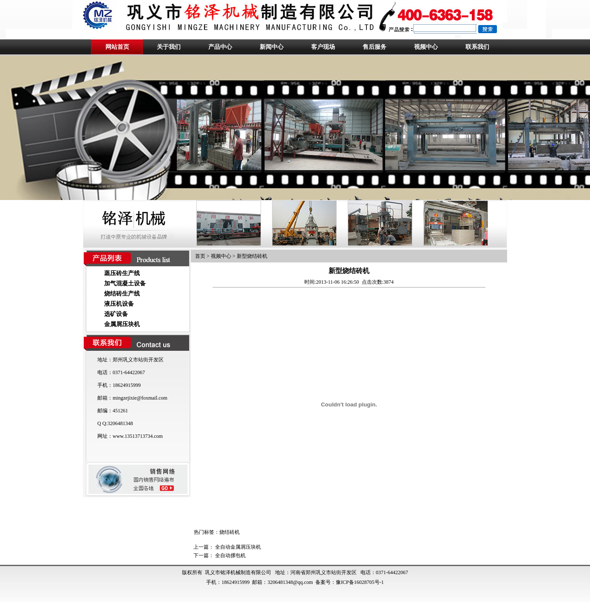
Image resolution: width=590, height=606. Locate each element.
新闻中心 (272, 47)
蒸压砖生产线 (122, 273)
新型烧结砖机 (252, 256)
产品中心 (220, 47)
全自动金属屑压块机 (238, 547)
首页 (200, 256)
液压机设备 (119, 304)
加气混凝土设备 (125, 283)
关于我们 (169, 47)
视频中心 (426, 47)
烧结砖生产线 (122, 293)
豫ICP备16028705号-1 (360, 582)
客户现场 (323, 47)
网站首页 (117, 47)
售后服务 (374, 47)
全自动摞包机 (230, 555)
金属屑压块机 (122, 324)
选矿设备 (116, 314)
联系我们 (477, 47)
